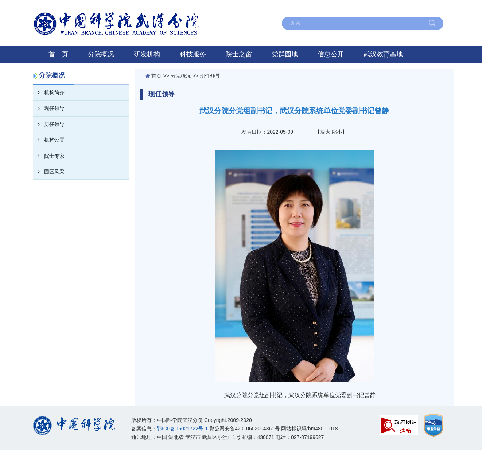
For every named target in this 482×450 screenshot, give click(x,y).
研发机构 (147, 54)
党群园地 (285, 54)
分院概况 (101, 54)
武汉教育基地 (383, 54)
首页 (156, 76)
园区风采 (49, 171)
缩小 (337, 132)
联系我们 (353, 8)
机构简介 (49, 92)
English (388, 8)
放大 (325, 132)
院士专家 (49, 156)
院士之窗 (239, 54)
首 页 (58, 54)
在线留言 (278, 8)
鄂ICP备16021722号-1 (182, 428)
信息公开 (331, 54)
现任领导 (49, 108)
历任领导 (49, 124)
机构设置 (49, 140)
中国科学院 (426, 8)
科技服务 (193, 54)
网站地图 (315, 8)
